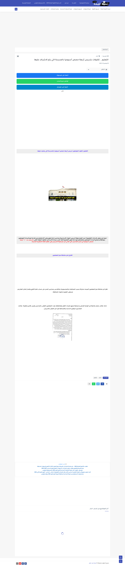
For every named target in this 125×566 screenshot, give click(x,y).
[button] (102, 384)
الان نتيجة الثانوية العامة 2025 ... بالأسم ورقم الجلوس (47, 3)
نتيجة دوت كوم (92, 563)
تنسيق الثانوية (95, 9)
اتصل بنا (74, 3)
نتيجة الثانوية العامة (105, 9)
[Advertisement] (62, 34)
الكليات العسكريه (44, 9)
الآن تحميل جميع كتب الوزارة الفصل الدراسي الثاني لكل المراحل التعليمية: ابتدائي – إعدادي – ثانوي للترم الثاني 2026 (62, 472)
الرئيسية (105, 56)
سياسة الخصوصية (84, 3)
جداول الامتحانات (55, 9)
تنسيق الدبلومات (77, 9)
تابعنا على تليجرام (62, 87)
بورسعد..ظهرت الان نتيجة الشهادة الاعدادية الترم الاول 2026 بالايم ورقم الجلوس (63, 470)
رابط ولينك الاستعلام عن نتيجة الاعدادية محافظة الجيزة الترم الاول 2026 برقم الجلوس (62, 474)
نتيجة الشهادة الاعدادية (66, 9)
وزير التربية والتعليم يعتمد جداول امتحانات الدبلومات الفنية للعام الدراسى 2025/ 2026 (62, 468)
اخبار (98, 56)
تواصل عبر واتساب (62, 81)
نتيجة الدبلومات (87, 9)
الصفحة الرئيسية (26, 3)
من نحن (66, 3)
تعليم (95, 377)
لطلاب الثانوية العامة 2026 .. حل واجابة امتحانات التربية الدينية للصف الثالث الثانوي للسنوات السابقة (62, 466)
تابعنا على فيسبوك (62, 75)
